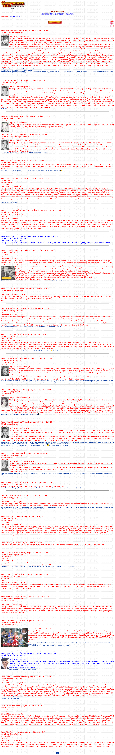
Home (43, 13)
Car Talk (54, 13)
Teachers (55, 14)
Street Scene (51, 14)
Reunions (47, 14)
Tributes (59, 14)
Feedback (63, 13)
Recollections (42, 14)
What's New (67, 14)
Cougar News (59, 13)
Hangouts (67, 13)
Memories (71, 13)
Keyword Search (72, 14)
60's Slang (46, 13)
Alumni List (51, 13)
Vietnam (62, 14)
